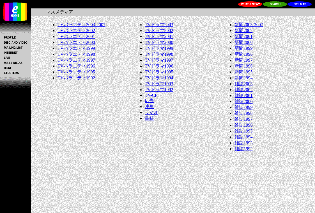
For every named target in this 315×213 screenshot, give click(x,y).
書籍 (149, 118)
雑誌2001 (243, 95)
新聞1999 (243, 48)
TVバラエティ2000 (76, 42)
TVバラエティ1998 (76, 54)
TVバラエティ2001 (76, 36)
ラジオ (151, 112)
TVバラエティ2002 (76, 30)
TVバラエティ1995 (76, 71)
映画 (149, 106)
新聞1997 (243, 60)
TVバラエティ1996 (76, 66)
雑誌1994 (243, 136)
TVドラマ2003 (159, 24)
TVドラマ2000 (159, 42)
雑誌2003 (243, 83)
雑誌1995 (243, 131)
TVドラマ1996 (159, 66)
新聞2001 (243, 36)
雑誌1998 (243, 113)
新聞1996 (243, 66)
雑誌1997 (243, 119)
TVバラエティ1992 (76, 77)
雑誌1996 (243, 125)
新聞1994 (243, 77)
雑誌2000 (243, 101)
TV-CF (151, 95)
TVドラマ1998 (159, 54)
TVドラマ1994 (159, 77)
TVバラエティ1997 (76, 60)
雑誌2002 (243, 89)
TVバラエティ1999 (76, 48)
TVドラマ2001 (159, 36)
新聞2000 (243, 42)
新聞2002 (243, 30)
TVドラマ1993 (159, 83)
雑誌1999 (243, 107)
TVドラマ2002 (159, 30)
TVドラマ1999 (159, 48)
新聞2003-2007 (248, 24)
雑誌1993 (243, 142)
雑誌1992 (243, 148)
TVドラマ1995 (159, 71)
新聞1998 (243, 54)
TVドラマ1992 (159, 89)
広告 (149, 100)
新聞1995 (243, 71)
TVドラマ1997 (159, 60)
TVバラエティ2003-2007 (81, 24)
